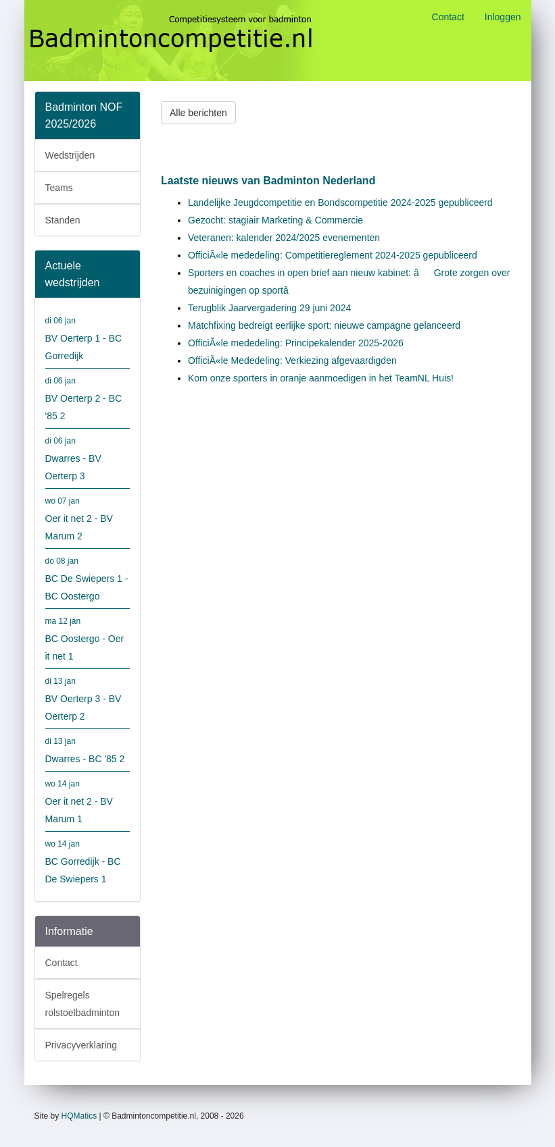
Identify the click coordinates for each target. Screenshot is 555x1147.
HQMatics (79, 1116)
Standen (62, 220)
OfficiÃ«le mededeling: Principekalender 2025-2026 (296, 343)
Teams (59, 187)
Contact (448, 16)
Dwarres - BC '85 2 (87, 748)
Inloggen (503, 16)
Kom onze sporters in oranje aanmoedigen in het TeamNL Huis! (321, 378)
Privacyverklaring (81, 1045)
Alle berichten (198, 112)
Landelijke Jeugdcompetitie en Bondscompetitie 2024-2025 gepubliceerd (340, 202)
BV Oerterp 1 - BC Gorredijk (87, 336)
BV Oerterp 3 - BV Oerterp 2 (87, 697)
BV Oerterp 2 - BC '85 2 (87, 396)
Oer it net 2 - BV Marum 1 (87, 799)
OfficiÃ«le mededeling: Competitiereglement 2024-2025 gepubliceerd (332, 255)
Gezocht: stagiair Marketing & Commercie (275, 220)
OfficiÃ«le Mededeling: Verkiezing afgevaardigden (292, 360)
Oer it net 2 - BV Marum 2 (87, 516)
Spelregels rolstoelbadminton (82, 1004)
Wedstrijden (70, 155)
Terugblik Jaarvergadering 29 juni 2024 (269, 307)
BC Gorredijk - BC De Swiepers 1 (87, 859)
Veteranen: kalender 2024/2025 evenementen (284, 237)
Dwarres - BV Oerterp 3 (87, 456)
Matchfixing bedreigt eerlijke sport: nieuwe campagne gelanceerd (324, 325)
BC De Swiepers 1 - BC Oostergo (87, 577)
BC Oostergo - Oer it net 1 (87, 637)
